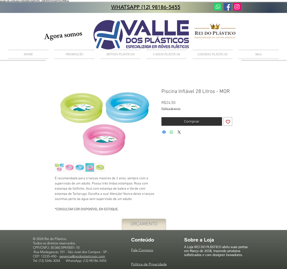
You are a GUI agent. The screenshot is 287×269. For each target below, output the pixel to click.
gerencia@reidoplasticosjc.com (82, 256)
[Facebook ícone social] (227, 7)
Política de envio (170, 108)
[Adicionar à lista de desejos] (228, 121)
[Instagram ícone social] (237, 7)
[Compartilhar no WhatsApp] (171, 132)
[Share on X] (179, 132)
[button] (120, 54)
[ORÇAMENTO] (144, 224)
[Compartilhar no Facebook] (164, 132)
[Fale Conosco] (218, 7)
